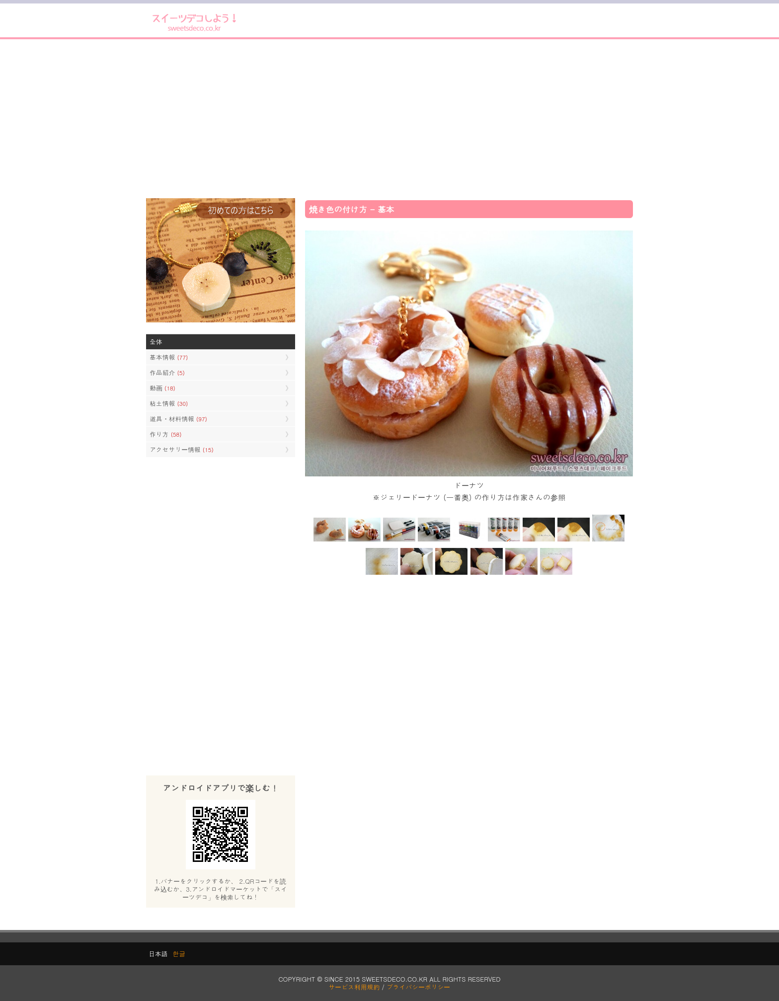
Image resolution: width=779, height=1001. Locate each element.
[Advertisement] (389, 118)
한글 (178, 953)
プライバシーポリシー (418, 987)
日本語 (158, 953)
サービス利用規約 (354, 987)
